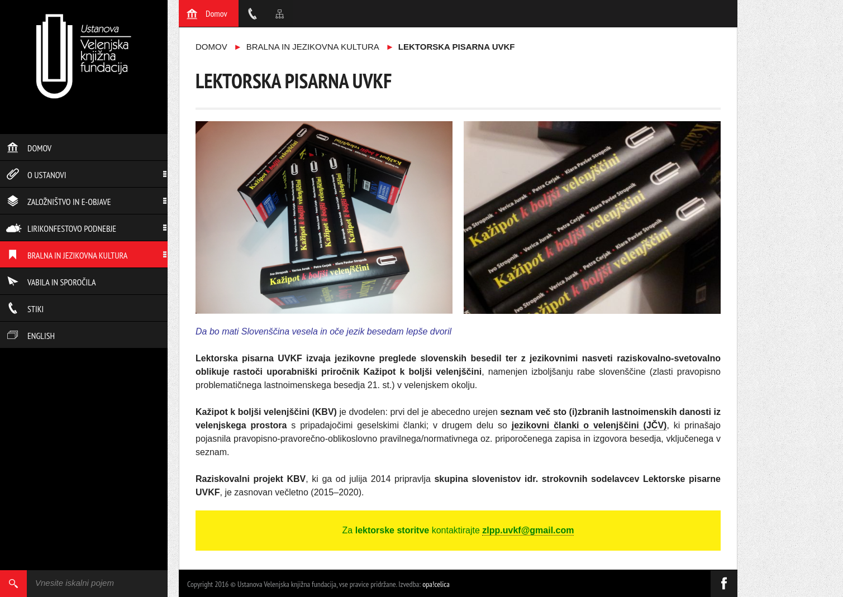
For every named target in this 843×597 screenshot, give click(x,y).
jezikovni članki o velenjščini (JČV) (589, 425)
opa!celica (436, 584)
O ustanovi (36, 175)
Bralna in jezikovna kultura (66, 255)
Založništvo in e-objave (58, 201)
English (30, 335)
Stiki (25, 309)
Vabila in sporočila (51, 282)
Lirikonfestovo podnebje (61, 228)
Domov (28, 148)
